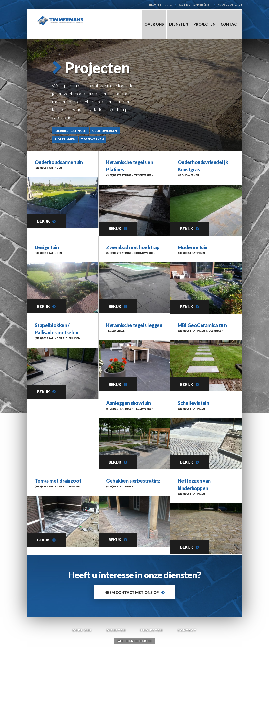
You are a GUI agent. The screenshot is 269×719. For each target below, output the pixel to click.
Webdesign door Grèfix (134, 640)
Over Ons (154, 24)
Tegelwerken (92, 139)
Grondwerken (104, 131)
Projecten (204, 24)
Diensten (178, 24)
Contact (230, 24)
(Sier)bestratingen (70, 131)
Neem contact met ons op (131, 592)
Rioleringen (64, 139)
